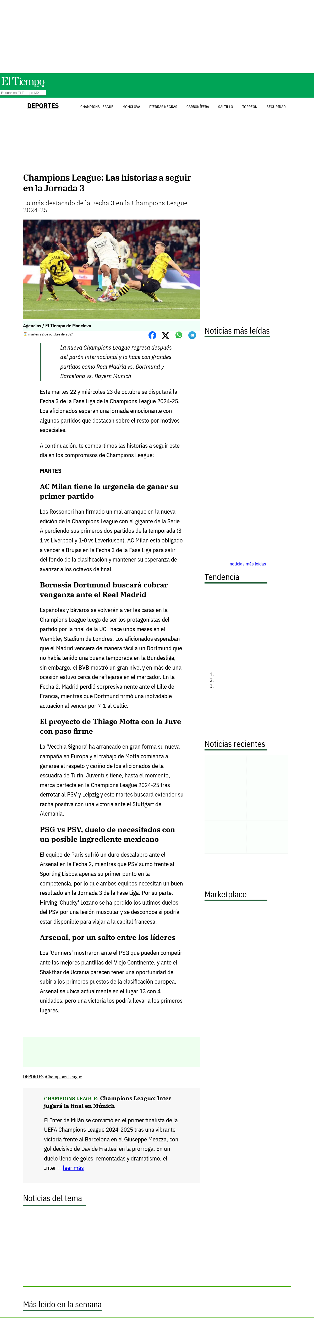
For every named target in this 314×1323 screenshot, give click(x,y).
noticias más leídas (248, 564)
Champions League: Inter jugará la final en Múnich (107, 1101)
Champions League (64, 1077)
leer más (73, 1167)
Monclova (131, 106)
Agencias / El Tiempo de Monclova (57, 326)
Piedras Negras (163, 106)
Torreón (249, 106)
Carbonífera (197, 106)
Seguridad (276, 106)
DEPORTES (43, 105)
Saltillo (225, 106)
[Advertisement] (157, 36)
